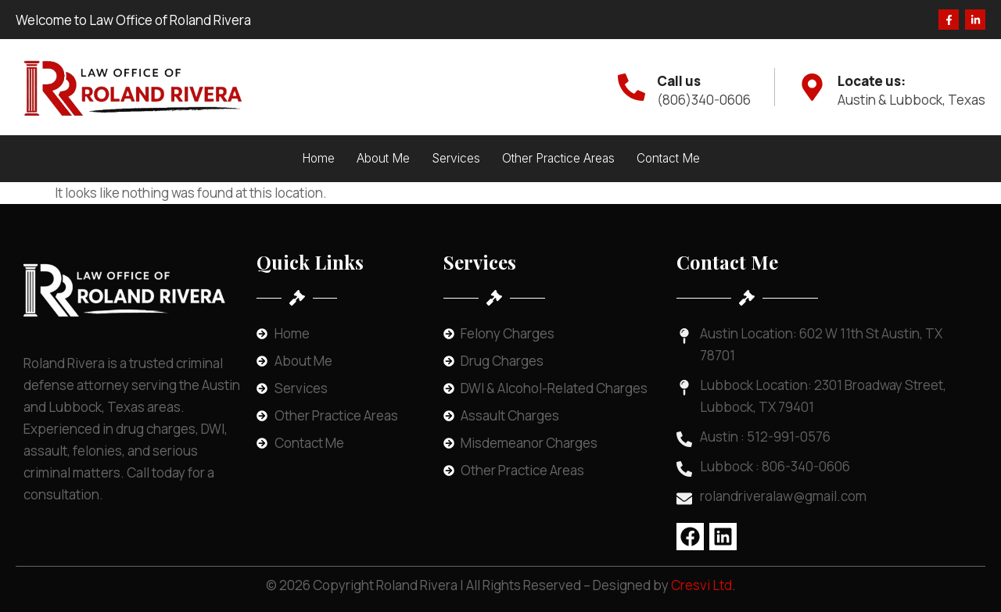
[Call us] (631, 87)
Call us (679, 81)
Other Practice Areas (558, 158)
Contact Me (668, 158)
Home (318, 158)
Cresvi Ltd (701, 585)
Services (456, 158)
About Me (383, 158)
